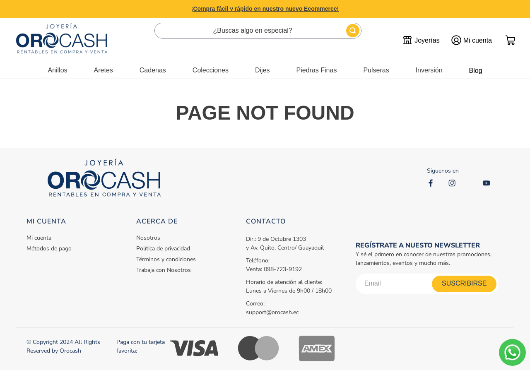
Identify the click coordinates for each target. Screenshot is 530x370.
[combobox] (257, 30)
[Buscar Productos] (352, 30)
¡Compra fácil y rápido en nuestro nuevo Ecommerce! (265, 8)
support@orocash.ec (272, 312)
